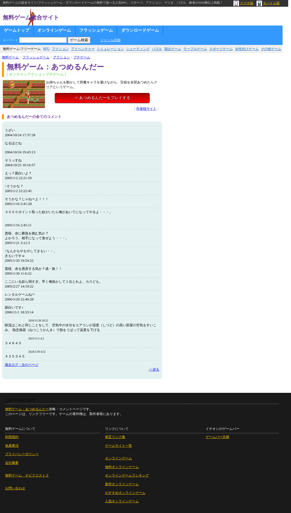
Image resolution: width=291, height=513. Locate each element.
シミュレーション (110, 49)
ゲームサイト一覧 (118, 446)
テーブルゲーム (195, 49)
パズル (157, 49)
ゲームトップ (16, 30)
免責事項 (12, 446)
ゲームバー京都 (217, 437)
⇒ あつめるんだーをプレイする (102, 98)
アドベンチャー (83, 49)
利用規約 (12, 437)
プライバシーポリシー (22, 454)
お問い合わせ (15, 488)
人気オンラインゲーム (122, 501)
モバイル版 (268, 3)
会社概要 (12, 463)
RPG (46, 49)
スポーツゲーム (221, 49)
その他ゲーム (271, 49)
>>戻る (154, 369)
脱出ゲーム (172, 49)
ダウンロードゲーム (140, 30)
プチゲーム (81, 57)
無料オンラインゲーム (122, 467)
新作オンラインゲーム (122, 484)
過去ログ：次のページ (21, 365)
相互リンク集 (115, 437)
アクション (60, 49)
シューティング (138, 49)
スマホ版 (243, 3)
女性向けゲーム (247, 49)
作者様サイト (146, 109)
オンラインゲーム (54, 30)
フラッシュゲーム (96, 30)
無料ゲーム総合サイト (31, 17)
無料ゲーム (10, 57)
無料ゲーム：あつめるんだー (27, 409)
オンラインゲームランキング (127, 475)
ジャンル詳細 (110, 40)
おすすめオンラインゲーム (125, 493)
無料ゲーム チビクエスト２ (27, 475)
